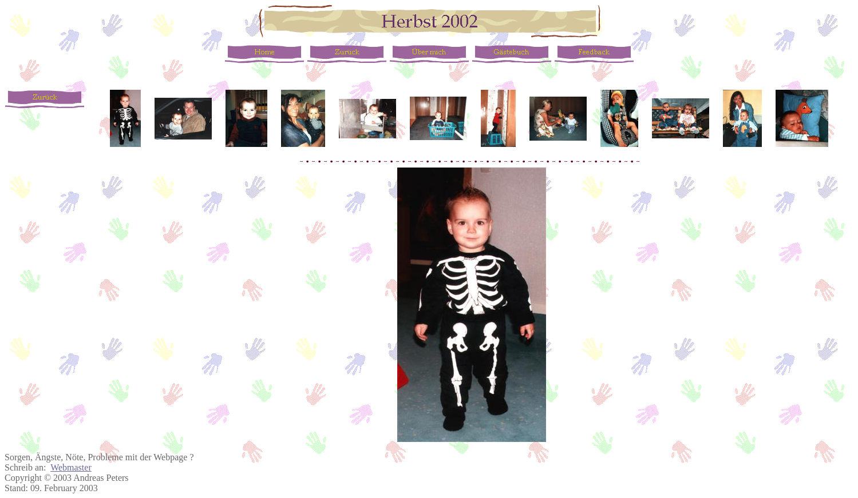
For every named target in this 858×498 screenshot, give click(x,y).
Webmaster (71, 467)
